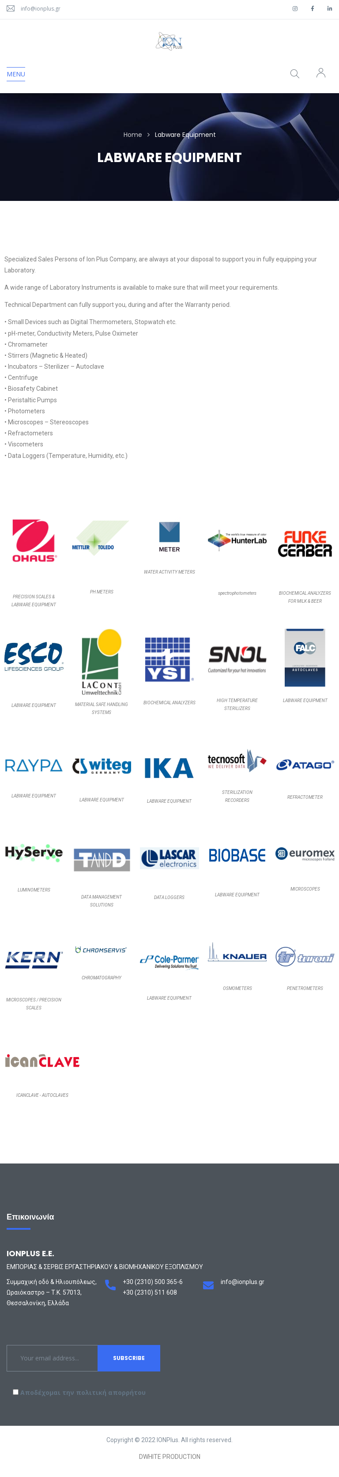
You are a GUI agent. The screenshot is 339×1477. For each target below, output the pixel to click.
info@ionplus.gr (40, 8)
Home (133, 134)
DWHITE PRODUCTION (169, 1456)
